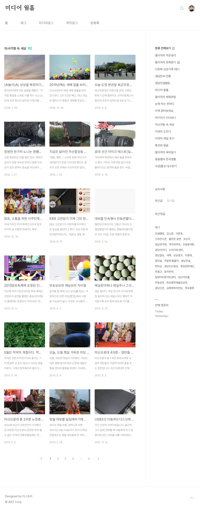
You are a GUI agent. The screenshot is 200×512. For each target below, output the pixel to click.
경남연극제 (160, 244)
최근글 (159, 200)
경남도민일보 (171, 266)
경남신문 (159, 288)
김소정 (169, 233)
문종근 (158, 271)
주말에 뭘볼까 (171, 260)
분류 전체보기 (165, 48)
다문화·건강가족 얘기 (167, 69)
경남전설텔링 (162, 83)
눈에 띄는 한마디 (164, 104)
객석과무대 (174, 244)
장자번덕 (168, 271)
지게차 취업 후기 (164, 138)
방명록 (94, 23)
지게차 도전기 (163, 131)
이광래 (188, 255)
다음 (98, 458)
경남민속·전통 (163, 76)
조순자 (186, 239)
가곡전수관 (160, 239)
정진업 (158, 260)
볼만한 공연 (175, 239)
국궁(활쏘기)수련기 (166, 166)
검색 (182, 8)
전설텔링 (159, 233)
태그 (23, 23)
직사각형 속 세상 (164, 124)
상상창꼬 (178, 255)
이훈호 (179, 233)
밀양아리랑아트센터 (165, 277)
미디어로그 (46, 23)
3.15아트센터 (176, 249)
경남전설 (185, 260)
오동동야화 (188, 244)
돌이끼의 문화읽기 (167, 62)
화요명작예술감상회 (176, 282)
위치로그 (72, 23)
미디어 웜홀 (20, 8)
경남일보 (159, 255)
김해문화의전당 (174, 288)
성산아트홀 (184, 277)
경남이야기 (160, 249)
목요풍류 (189, 288)
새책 (168, 255)
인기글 (170, 200)
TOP (191, 498)
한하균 (158, 266)
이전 (41, 458)
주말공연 (159, 282)
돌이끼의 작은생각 (165, 55)
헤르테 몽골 (161, 145)
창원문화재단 (187, 266)
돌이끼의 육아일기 (165, 152)
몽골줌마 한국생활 (165, 159)
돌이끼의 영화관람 (165, 97)
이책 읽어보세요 (164, 110)
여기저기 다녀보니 (165, 117)
